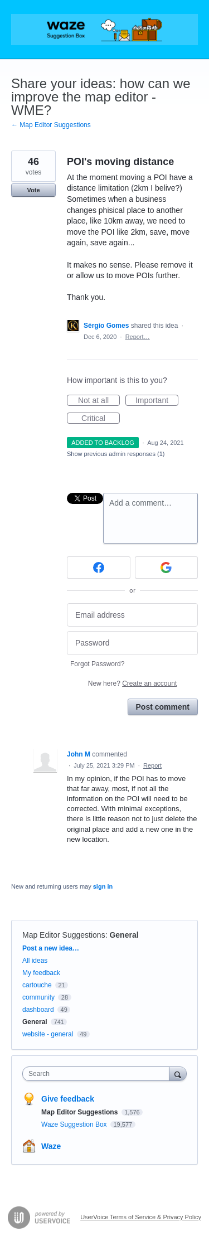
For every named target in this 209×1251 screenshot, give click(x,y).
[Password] (132, 643)
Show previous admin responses (115, 453)
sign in (103, 886)
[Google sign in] (166, 567)
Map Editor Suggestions (63, 934)
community (38, 997)
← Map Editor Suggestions (51, 125)
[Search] (178, 1073)
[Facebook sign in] (98, 567)
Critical (100, 419)
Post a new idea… (50, 948)
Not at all (99, 401)
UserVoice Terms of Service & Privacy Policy (140, 1217)
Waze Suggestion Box (75, 1124)
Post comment (162, 706)
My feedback (41, 973)
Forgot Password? (97, 664)
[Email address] (132, 615)
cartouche (37, 985)
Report (152, 765)
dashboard (38, 1010)
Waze (51, 1146)
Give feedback (67, 1098)
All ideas (34, 960)
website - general (47, 1034)
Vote (33, 190)
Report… (137, 336)
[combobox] (98, 1074)
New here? (132, 683)
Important (156, 401)
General (123, 934)
